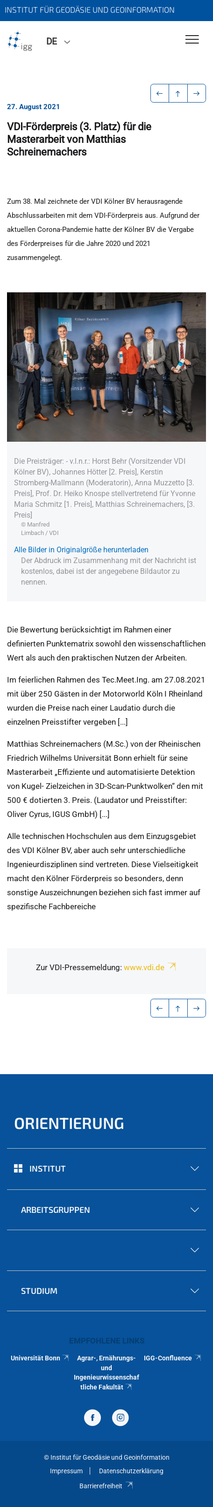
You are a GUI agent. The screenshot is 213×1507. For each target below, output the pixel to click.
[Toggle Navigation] (192, 40)
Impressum (66, 1471)
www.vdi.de (150, 967)
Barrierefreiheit (106, 1486)
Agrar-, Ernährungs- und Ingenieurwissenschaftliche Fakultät (106, 1372)
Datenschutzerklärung (131, 1471)
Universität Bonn (40, 1358)
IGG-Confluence (173, 1358)
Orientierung (69, 1122)
